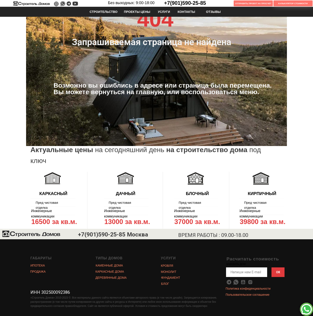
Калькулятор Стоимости (293, 3)
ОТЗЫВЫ (213, 12)
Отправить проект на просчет (253, 3)
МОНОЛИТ (168, 272)
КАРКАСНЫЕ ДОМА (109, 271)
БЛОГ (165, 283)
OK (278, 272)
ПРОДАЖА (38, 271)
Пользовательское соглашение (248, 294)
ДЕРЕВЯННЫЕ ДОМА (111, 277)
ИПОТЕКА (37, 265)
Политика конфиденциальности (248, 288)
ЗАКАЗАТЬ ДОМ (236, 264)
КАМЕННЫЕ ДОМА (109, 265)
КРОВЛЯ (167, 265)
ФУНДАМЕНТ (170, 277)
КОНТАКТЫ (186, 12)
